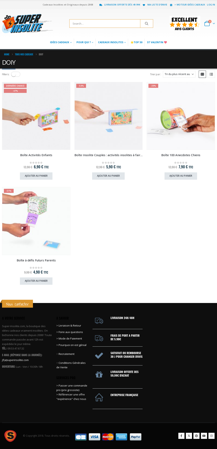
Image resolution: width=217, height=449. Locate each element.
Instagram (211, 436)
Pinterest (196, 436)
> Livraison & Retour (68, 325)
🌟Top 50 (136, 42)
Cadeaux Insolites (110, 42)
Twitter (189, 436)
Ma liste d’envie (154, 4)
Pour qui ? (83, 42)
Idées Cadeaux (59, 42)
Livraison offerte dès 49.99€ (119, 4)
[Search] (146, 23)
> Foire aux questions (69, 332)
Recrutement (66, 354)
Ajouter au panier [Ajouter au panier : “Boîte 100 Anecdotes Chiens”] (180, 175)
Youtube (204, 436)
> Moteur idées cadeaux (187, 4)
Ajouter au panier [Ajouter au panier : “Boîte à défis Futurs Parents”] (36, 281)
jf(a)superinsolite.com (15, 360)
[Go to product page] (36, 116)
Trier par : (155, 74)
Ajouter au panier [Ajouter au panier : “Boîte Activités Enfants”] (36, 175)
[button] (15, 74)
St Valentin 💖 (157, 42)
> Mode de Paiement (69, 338)
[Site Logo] (27, 23)
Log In (211, 4)
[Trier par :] (179, 74)
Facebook (181, 436)
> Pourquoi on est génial (71, 345)
